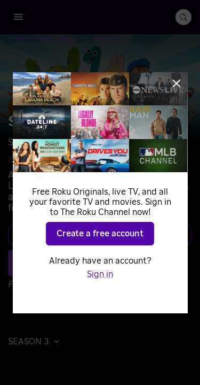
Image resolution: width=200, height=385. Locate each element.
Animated (75, 160)
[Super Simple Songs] (50, 39)
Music (111, 160)
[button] (36, 341)
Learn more (99, 234)
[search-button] (183, 17)
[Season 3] (109, 39)
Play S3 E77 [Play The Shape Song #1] (106, 262)
